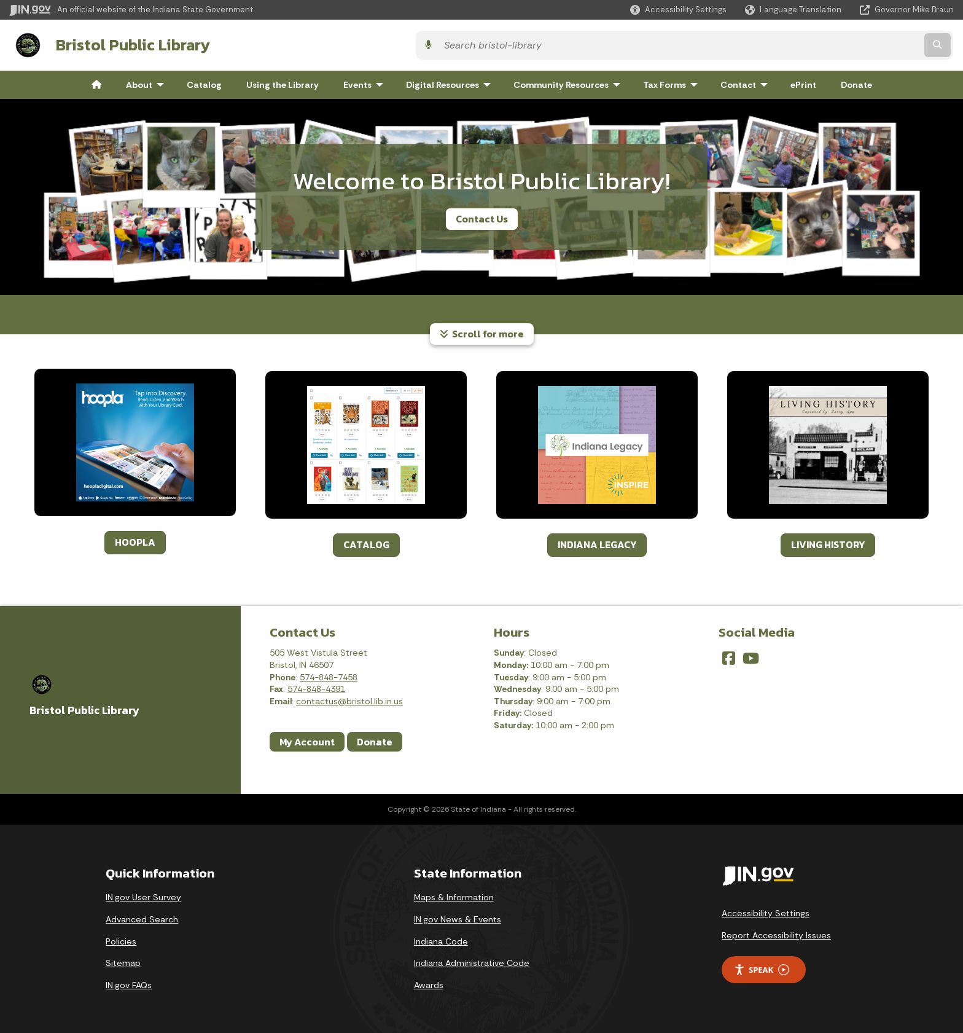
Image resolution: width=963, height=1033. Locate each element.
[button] (678, 9)
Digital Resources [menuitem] (451, 82)
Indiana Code (441, 939)
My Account (307, 739)
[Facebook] (728, 656)
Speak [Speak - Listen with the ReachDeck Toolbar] (761, 967)
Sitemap (123, 960)
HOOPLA (135, 539)
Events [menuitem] (366, 82)
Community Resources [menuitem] (569, 82)
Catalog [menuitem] (204, 82)
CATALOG (366, 542)
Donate (374, 739)
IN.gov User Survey (143, 894)
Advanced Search (142, 916)
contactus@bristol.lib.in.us (349, 699)
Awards (428, 982)
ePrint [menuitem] (803, 82)
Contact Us (482, 216)
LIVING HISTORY (828, 542)
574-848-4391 (316, 686)
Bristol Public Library (130, 43)
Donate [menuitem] (856, 82)
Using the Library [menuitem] (282, 82)
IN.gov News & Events (457, 916)
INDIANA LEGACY (597, 542)
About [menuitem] (148, 82)
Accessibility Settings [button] (765, 910)
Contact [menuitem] (746, 82)
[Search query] (838, 44)
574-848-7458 (328, 675)
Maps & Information (454, 894)
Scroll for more (482, 331)
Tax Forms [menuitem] (673, 82)
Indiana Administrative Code (471, 960)
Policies (121, 939)
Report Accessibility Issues (776, 932)
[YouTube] (751, 656)
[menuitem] (96, 82)
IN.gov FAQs (129, 982)
